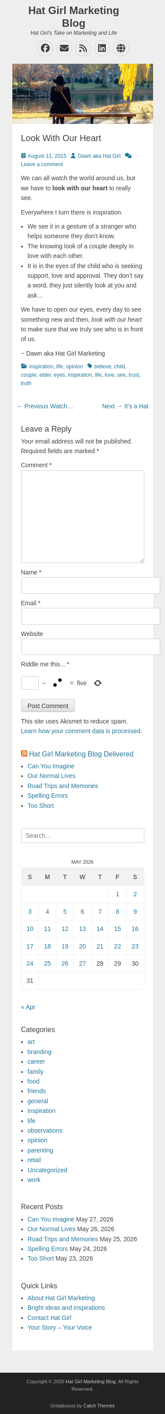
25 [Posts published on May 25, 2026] (47, 963)
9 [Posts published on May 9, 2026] (135, 911)
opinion (74, 366)
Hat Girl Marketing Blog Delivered (81, 754)
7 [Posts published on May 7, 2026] (100, 911)
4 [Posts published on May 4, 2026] (47, 911)
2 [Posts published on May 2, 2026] (135, 894)
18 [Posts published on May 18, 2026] (47, 946)
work (34, 1179)
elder (45, 375)
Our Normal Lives (52, 775)
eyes (59, 375)
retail (34, 1159)
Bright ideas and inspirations (66, 1307)
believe (103, 366)
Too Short (41, 805)
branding (40, 1051)
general (38, 1101)
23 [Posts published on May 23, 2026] (135, 946)
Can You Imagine (51, 766)
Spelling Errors (48, 795)
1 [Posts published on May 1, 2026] (117, 894)
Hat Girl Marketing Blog (73, 16)
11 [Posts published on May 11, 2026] (47, 928)
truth (26, 383)
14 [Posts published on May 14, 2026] (100, 928)
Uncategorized (47, 1170)
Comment (36, 465)
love (109, 375)
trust (133, 375)
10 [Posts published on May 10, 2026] (29, 928)
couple (29, 375)
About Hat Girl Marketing (61, 1297)
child (119, 366)
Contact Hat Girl (50, 1317)
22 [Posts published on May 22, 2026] (117, 946)
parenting (40, 1150)
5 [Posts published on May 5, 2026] (65, 911)
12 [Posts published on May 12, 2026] (65, 928)
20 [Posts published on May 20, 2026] (82, 946)
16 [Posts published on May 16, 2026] (135, 928)
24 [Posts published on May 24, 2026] (29, 963)
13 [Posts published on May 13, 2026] (82, 928)
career (36, 1061)
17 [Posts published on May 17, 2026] (29, 946)
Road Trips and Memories (63, 785)
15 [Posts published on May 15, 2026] (117, 928)
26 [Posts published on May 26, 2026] (65, 963)
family (36, 1071)
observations (45, 1130)
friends (37, 1090)
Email (30, 603)
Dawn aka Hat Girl (99, 156)
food (34, 1081)
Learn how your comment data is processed (81, 730)
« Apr (28, 1007)
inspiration (41, 366)
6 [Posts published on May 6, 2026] (82, 911)
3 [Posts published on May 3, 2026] (30, 911)
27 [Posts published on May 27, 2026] (82, 963)
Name (31, 572)
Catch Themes (98, 1405)
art (31, 1041)
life (59, 366)
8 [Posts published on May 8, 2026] (117, 911)
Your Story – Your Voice (60, 1327)
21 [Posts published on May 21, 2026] (100, 946)
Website (32, 633)
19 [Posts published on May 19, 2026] (65, 946)
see (121, 375)
